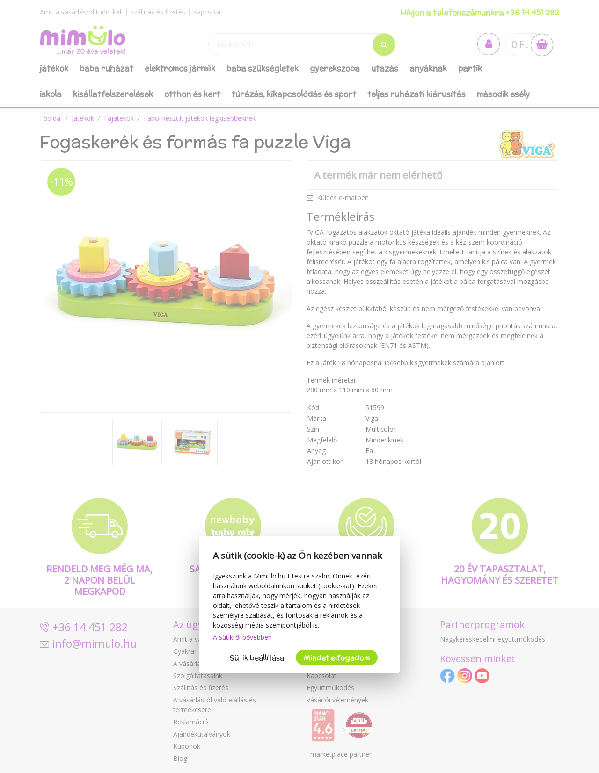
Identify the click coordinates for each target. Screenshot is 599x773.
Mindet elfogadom (337, 658)
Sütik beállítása (257, 658)
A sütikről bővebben (242, 637)
